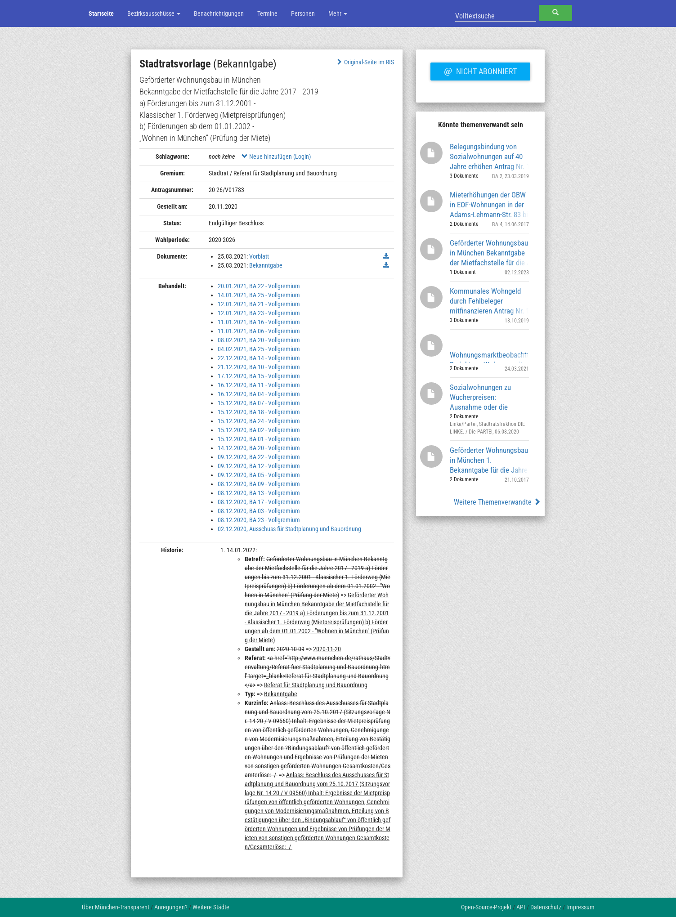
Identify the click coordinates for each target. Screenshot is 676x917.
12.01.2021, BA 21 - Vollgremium (259, 304)
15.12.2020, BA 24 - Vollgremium (259, 421)
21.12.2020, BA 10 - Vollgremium (259, 367)
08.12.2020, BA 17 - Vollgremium (259, 501)
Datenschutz (545, 907)
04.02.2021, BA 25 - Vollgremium (259, 349)
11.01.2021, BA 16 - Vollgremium (259, 322)
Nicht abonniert (480, 70)
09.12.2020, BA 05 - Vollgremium (259, 475)
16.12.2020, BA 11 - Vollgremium (259, 385)
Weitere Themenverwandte (497, 502)
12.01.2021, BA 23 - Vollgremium (259, 313)
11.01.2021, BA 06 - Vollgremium (259, 331)
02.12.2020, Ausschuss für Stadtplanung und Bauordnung (289, 528)
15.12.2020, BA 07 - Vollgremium (259, 403)
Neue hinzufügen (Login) (276, 156)
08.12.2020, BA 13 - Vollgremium (259, 493)
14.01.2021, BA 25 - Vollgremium (259, 295)
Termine (267, 13)
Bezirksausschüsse (153, 13)
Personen (303, 13)
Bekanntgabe (265, 265)
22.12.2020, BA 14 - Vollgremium (259, 358)
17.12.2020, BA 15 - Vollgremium (259, 376)
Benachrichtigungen (219, 13)
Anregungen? (171, 907)
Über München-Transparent (115, 907)
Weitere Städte (211, 907)
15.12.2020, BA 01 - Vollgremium (259, 439)
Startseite (101, 13)
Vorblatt (259, 256)
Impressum (580, 907)
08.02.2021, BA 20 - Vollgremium (259, 340)
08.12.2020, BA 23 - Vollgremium (259, 519)
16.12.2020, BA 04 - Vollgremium (259, 394)
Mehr (337, 13)
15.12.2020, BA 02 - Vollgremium (259, 430)
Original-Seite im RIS (364, 62)
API (520, 907)
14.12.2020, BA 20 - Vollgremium (259, 448)
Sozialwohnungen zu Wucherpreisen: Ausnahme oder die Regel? (480, 397)
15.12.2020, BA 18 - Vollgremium (259, 412)
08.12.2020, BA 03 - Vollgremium (259, 510)
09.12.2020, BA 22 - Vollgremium (259, 457)
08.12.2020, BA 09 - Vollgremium (259, 484)
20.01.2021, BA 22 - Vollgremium (259, 286)
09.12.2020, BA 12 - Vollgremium (259, 466)
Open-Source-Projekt (486, 907)
